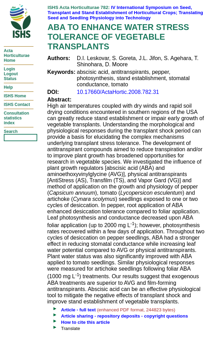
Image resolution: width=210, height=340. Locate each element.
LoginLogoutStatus (11, 74)
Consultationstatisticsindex (16, 118)
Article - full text (78, 309)
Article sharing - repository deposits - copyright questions (124, 316)
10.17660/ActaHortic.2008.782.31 (118, 92)
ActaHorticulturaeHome (17, 55)
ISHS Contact (17, 104)
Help (8, 87)
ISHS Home (15, 96)
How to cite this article (85, 322)
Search (11, 131)
